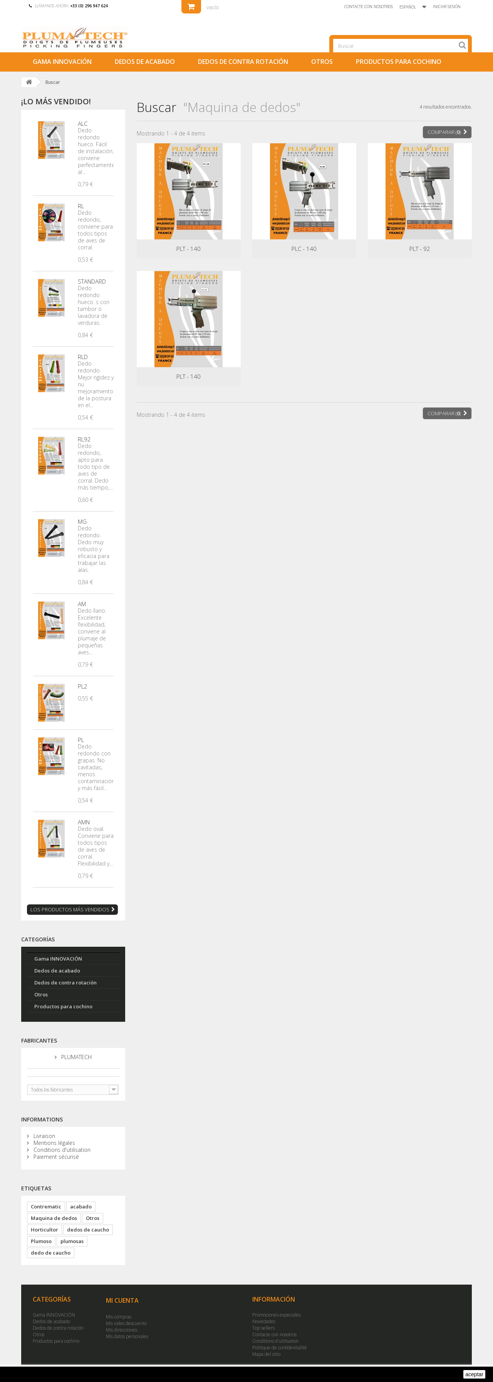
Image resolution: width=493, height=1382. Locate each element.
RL (81, 206)
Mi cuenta (122, 1300)
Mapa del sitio (266, 1354)
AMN (84, 822)
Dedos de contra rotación (243, 61)
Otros (322, 61)
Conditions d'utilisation (61, 1149)
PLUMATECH (76, 1057)
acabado (81, 1206)
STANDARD (92, 281)
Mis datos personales (127, 1336)
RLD (83, 357)
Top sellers (263, 1328)
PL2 (82, 686)
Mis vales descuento (126, 1323)
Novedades (263, 1321)
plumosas (72, 1241)
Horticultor (44, 1229)
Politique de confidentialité (279, 1347)
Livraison (43, 1136)
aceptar (474, 1374)
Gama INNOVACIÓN (62, 61)
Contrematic (46, 1206)
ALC (82, 123)
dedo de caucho (50, 1252)
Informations (42, 1119)
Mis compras (118, 1316)
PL (81, 740)
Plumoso (41, 1241)
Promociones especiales (276, 1315)
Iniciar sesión (447, 6)
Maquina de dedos (54, 1218)
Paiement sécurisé (55, 1156)
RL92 (84, 439)
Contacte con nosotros (367, 6)
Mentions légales (53, 1142)
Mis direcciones (121, 1330)
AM (82, 604)
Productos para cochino (398, 61)
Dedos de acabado (145, 61)
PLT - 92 (419, 248)
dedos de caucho (88, 1229)
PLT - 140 (188, 248)
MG (82, 521)
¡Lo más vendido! (56, 101)
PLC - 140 (304, 248)
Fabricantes (39, 1040)
